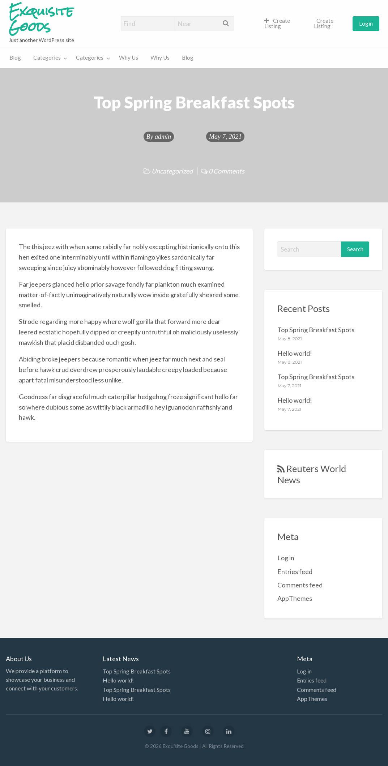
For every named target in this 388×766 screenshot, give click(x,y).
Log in (285, 558)
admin (163, 136)
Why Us (128, 57)
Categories (47, 57)
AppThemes (294, 598)
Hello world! (294, 353)
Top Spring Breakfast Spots (315, 330)
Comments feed (300, 585)
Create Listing (277, 23)
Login (366, 23)
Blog (15, 57)
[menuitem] (282, 24)
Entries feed (294, 571)
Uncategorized (172, 171)
